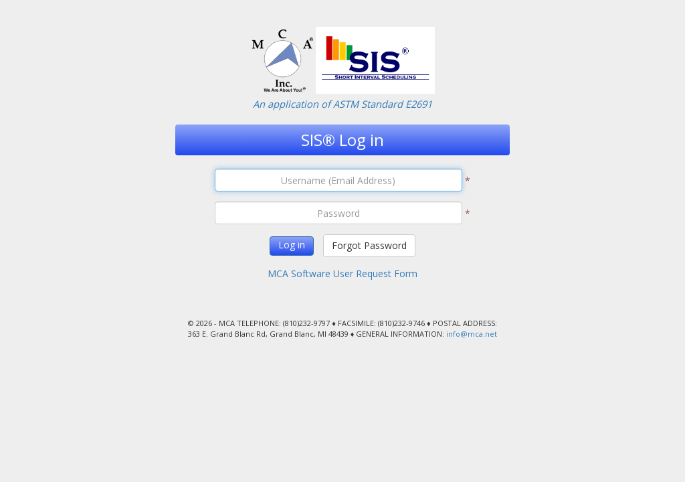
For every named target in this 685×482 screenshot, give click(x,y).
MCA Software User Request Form (342, 273)
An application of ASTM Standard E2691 (342, 103)
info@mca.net (471, 334)
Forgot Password (369, 245)
